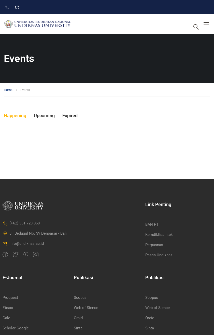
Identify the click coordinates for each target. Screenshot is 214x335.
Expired (70, 115)
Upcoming (44, 115)
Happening (15, 115)
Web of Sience (86, 307)
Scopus (80, 297)
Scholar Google (16, 328)
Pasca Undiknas (159, 255)
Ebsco (8, 307)
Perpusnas (154, 245)
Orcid (78, 318)
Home (8, 90)
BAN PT (152, 224)
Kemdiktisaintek (159, 234)
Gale (6, 318)
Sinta (78, 328)
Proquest (10, 297)
